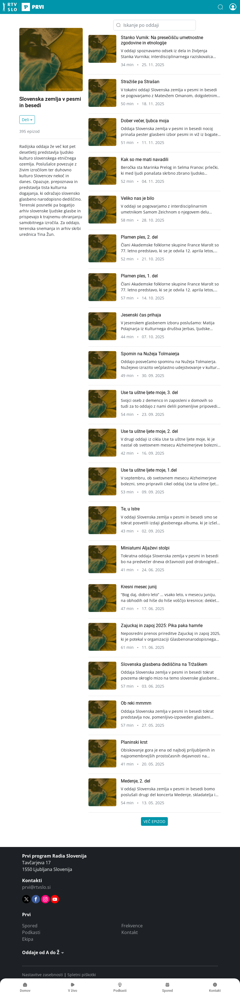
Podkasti (31, 932)
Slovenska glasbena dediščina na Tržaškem (164, 664)
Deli (25, 119)
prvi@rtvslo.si (36, 887)
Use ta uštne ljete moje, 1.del (149, 470)
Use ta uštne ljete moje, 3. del (149, 392)
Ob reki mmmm (136, 703)
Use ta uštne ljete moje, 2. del (149, 431)
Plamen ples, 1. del (139, 276)
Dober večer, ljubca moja (145, 120)
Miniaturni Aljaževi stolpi (145, 548)
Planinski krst (134, 742)
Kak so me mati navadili (144, 159)
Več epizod (154, 821)
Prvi (23, 7)
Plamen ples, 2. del (139, 237)
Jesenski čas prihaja (141, 315)
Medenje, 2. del (135, 781)
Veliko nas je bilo (137, 198)
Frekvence (132, 926)
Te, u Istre (130, 509)
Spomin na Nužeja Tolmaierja (150, 353)
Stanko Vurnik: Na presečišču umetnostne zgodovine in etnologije (162, 40)
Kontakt (129, 932)
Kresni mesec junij (139, 586)
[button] (220, 7)
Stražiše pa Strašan (140, 81)
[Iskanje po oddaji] (154, 25)
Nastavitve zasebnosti (42, 974)
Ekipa (27, 939)
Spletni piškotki (81, 974)
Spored (29, 926)
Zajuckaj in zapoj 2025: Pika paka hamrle (162, 625)
